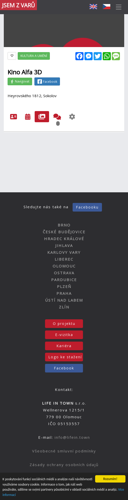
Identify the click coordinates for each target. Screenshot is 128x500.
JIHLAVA (64, 245)
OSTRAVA (64, 272)
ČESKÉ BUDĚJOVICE (64, 231)
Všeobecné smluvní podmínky (64, 450)
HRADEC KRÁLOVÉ (64, 238)
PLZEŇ (64, 286)
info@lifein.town (72, 437)
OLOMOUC (64, 265)
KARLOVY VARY (64, 252)
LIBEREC (64, 259)
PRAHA (64, 293)
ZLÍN (64, 306)
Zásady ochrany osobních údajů (64, 464)
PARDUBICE (64, 279)
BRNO (64, 224)
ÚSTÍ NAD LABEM (64, 300)
